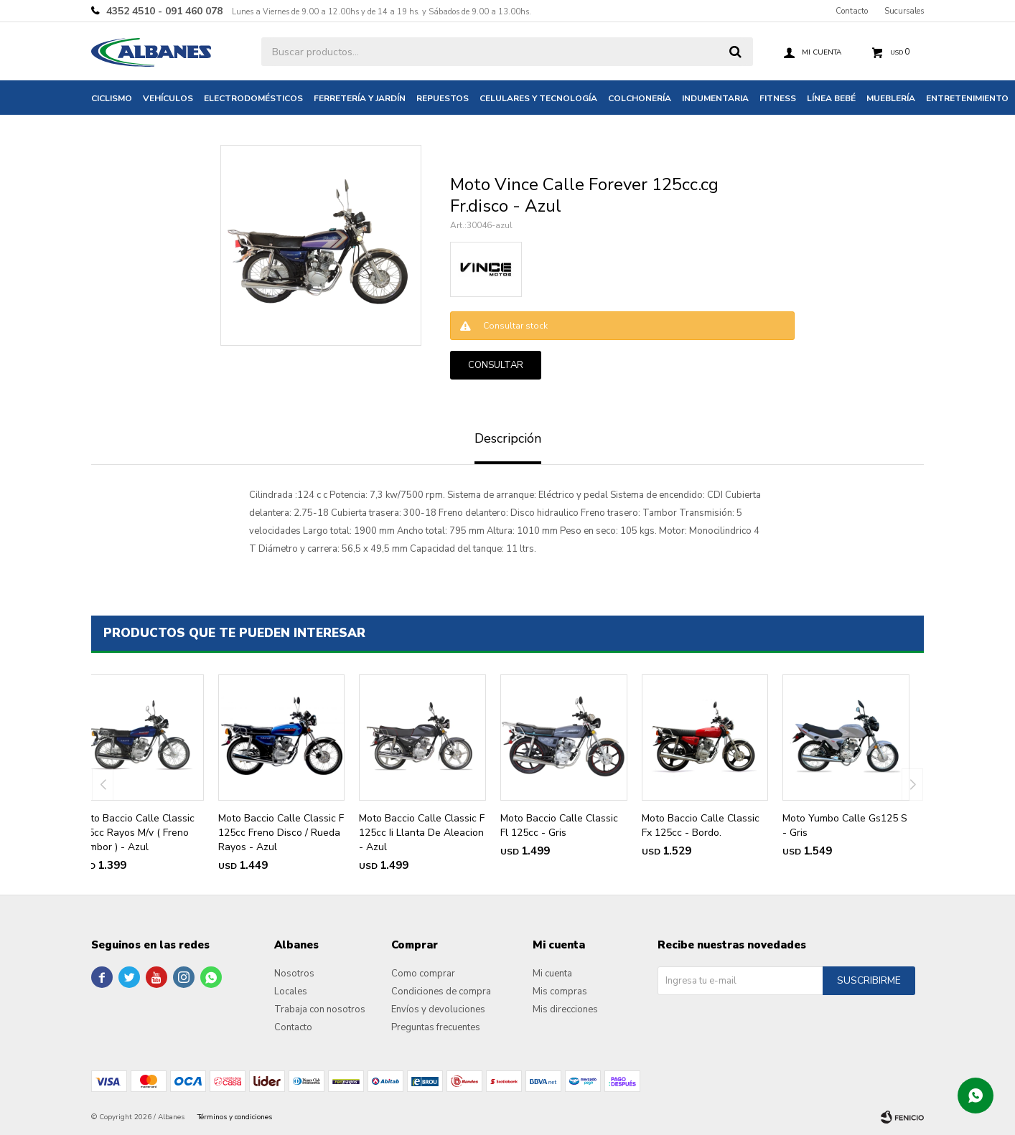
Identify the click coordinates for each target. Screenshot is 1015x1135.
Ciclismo (111, 98)
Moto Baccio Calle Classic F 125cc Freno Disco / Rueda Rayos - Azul (281, 832)
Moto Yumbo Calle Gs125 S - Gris (844, 825)
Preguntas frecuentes (435, 1027)
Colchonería (639, 98)
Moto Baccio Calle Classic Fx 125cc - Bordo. (700, 825)
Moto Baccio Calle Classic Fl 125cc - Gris (559, 825)
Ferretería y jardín (360, 98)
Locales (290, 991)
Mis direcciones (565, 1009)
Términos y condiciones (234, 1117)
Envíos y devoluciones (438, 1009)
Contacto (852, 11)
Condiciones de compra (441, 991)
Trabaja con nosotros (319, 1009)
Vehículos (168, 98)
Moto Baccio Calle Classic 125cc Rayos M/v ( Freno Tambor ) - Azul (136, 832)
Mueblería (890, 98)
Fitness (777, 98)
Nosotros (294, 973)
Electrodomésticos (253, 98)
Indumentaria (715, 98)
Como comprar (423, 973)
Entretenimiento (967, 98)
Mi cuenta (552, 973)
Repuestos (442, 98)
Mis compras (560, 991)
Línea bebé (831, 98)
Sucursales (904, 11)
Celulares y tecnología (538, 98)
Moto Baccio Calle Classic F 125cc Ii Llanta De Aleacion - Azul (422, 832)
